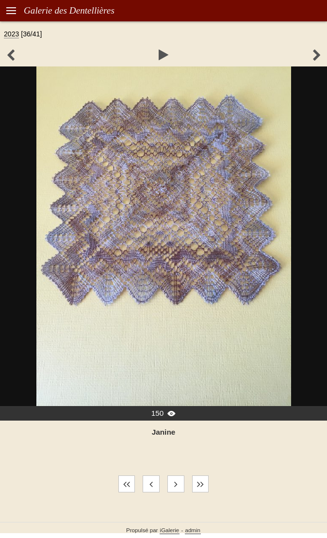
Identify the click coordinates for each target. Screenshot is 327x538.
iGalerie (170, 530)
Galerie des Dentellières (69, 10)
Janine (164, 432)
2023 (11, 34)
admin (192, 530)
